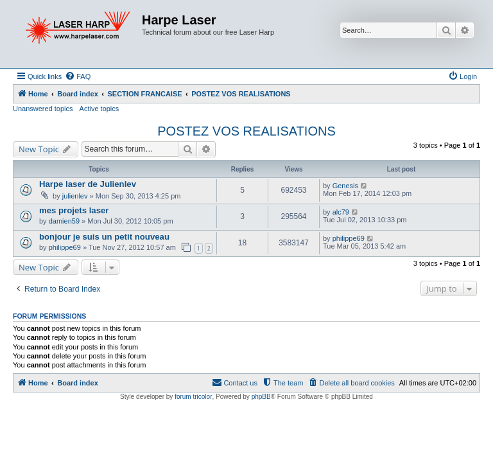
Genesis (345, 185)
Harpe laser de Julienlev (87, 184)
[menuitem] (78, 76)
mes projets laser (74, 210)
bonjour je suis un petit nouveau (104, 237)
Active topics (99, 108)
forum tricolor (193, 396)
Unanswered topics (43, 108)
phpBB (261, 396)
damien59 (64, 221)
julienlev (75, 196)
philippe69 (65, 247)
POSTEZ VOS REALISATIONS (246, 131)
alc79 (341, 212)
